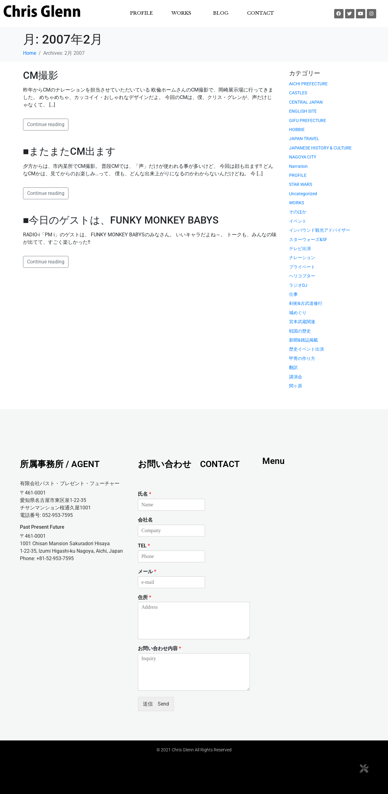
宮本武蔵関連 (302, 321)
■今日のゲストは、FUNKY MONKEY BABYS (120, 220)
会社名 (145, 520)
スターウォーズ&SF (308, 239)
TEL (144, 546)
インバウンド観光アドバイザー (319, 230)
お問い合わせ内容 (159, 648)
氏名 (144, 494)
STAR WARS (300, 184)
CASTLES (298, 92)
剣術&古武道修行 (305, 303)
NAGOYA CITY (302, 156)
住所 (144, 597)
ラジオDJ (298, 285)
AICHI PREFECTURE (308, 83)
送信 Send (156, 704)
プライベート (302, 266)
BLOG (220, 13)
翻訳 (293, 367)
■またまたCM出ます (69, 151)
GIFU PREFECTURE (307, 120)
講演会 (295, 376)
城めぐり (297, 312)
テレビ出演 (300, 248)
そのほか (297, 211)
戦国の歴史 (300, 330)
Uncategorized (303, 193)
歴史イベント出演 (306, 349)
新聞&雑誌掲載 (303, 340)
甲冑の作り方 (302, 358)
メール (147, 571)
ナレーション (302, 257)
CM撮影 (40, 75)
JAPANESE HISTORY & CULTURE (320, 147)
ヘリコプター (302, 275)
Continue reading (45, 124)
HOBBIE (297, 129)
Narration (298, 166)
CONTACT (260, 13)
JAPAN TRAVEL (304, 138)
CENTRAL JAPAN (306, 102)
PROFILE (141, 13)
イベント (297, 221)
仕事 (293, 294)
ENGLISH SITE (303, 111)
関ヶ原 (295, 385)
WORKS (181, 13)
